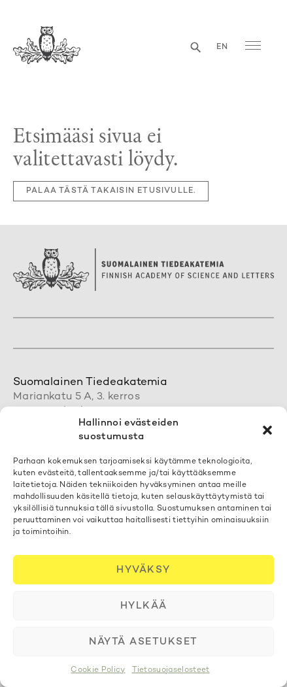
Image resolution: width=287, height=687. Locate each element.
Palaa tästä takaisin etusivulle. (110, 191)
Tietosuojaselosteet (171, 670)
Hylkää (143, 606)
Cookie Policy (98, 670)
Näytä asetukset (143, 642)
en (222, 47)
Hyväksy (143, 570)
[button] (267, 430)
